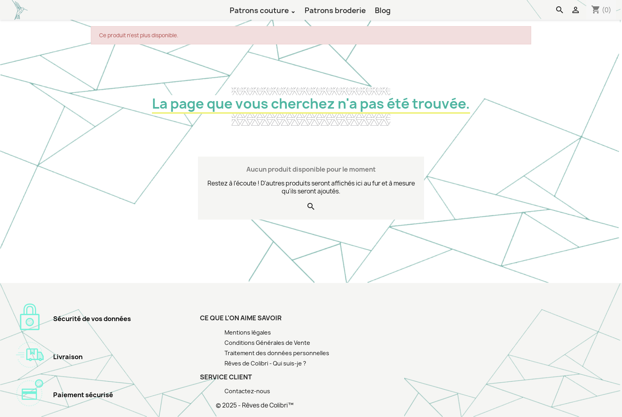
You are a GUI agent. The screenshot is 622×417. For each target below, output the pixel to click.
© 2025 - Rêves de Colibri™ (255, 405)
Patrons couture (260, 10)
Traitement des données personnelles (277, 353)
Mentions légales (248, 332)
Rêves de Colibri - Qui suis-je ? (265, 363)
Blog (383, 10)
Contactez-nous (247, 391)
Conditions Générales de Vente (267, 342)
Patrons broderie (335, 10)
